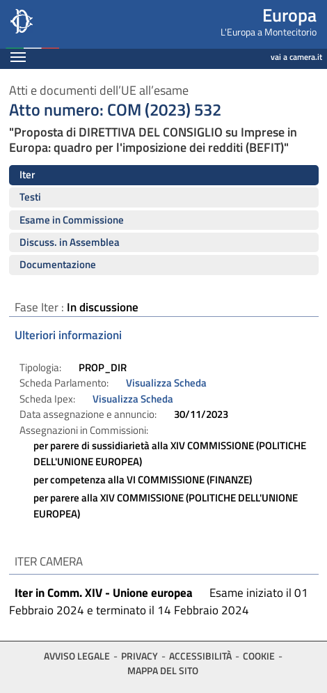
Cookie (259, 655)
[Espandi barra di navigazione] (18, 58)
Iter (27, 174)
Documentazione (57, 264)
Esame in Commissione (71, 220)
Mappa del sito (162, 670)
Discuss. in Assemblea (69, 242)
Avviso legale (77, 655)
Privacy (139, 655)
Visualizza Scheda (166, 383)
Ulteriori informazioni (68, 335)
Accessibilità (200, 655)
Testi (30, 197)
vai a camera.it (296, 56)
